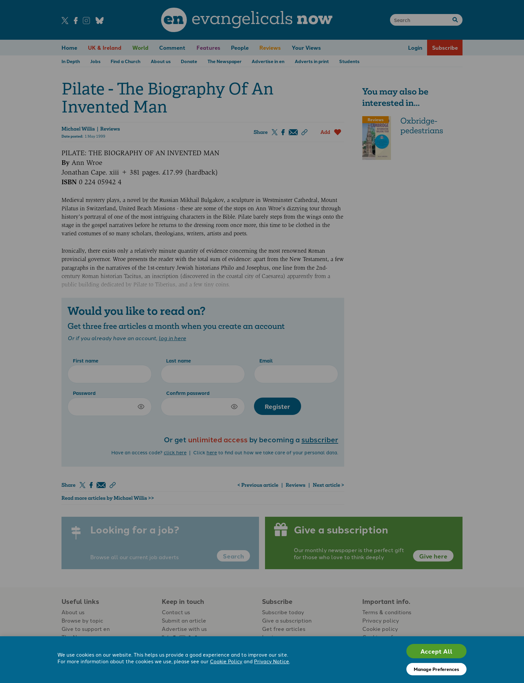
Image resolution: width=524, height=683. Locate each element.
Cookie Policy (226, 661)
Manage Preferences (436, 669)
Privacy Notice (271, 661)
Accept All (436, 651)
